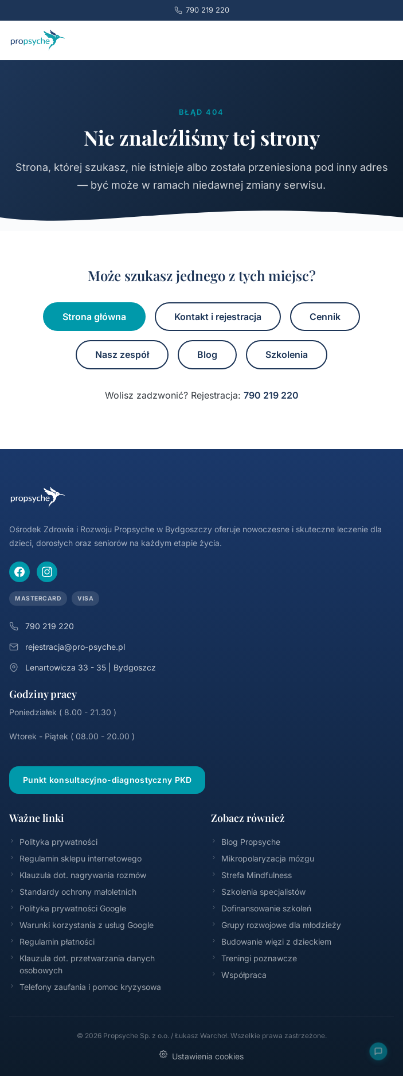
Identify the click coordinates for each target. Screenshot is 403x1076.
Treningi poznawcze (254, 958)
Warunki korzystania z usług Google (81, 925)
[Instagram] (47, 572)
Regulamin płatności (52, 941)
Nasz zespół (122, 354)
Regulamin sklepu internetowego (75, 858)
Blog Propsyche (245, 842)
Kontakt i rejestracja (217, 316)
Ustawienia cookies (201, 1055)
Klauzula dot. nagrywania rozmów (77, 875)
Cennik (325, 316)
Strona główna (94, 316)
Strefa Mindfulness (251, 875)
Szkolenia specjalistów (258, 891)
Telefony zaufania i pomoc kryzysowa (85, 987)
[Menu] (381, 40)
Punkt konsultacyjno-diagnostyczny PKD (107, 780)
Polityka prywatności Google (67, 908)
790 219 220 (201, 10)
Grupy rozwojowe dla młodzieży (276, 925)
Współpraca (239, 975)
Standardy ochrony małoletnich (72, 891)
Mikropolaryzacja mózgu (262, 858)
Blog (207, 354)
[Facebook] (19, 572)
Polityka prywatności (53, 842)
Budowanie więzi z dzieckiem (271, 941)
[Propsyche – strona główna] (37, 40)
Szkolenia (286, 354)
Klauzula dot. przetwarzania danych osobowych (82, 964)
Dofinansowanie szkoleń (261, 908)
